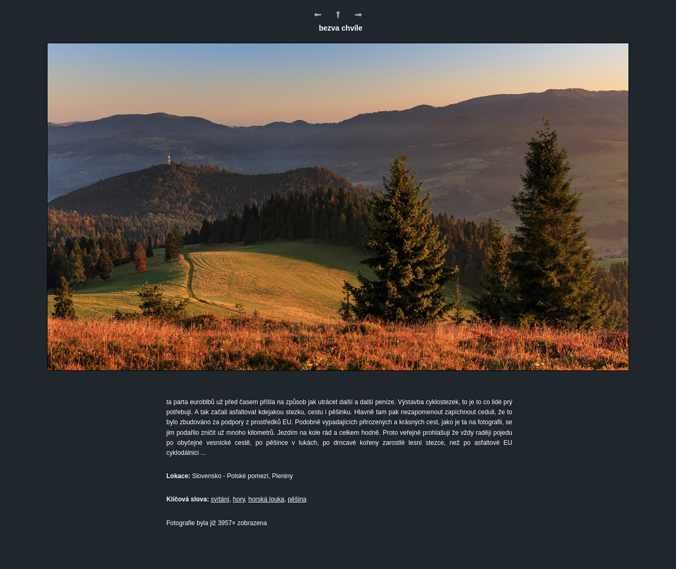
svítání (220, 499)
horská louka (266, 499)
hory (239, 499)
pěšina (297, 499)
